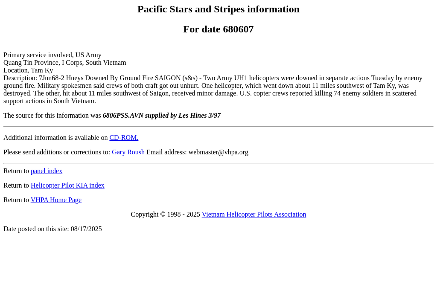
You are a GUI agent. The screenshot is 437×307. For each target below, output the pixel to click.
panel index (46, 170)
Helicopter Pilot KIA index (68, 185)
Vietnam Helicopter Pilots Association (254, 214)
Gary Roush (128, 152)
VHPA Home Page (56, 199)
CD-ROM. (123, 137)
